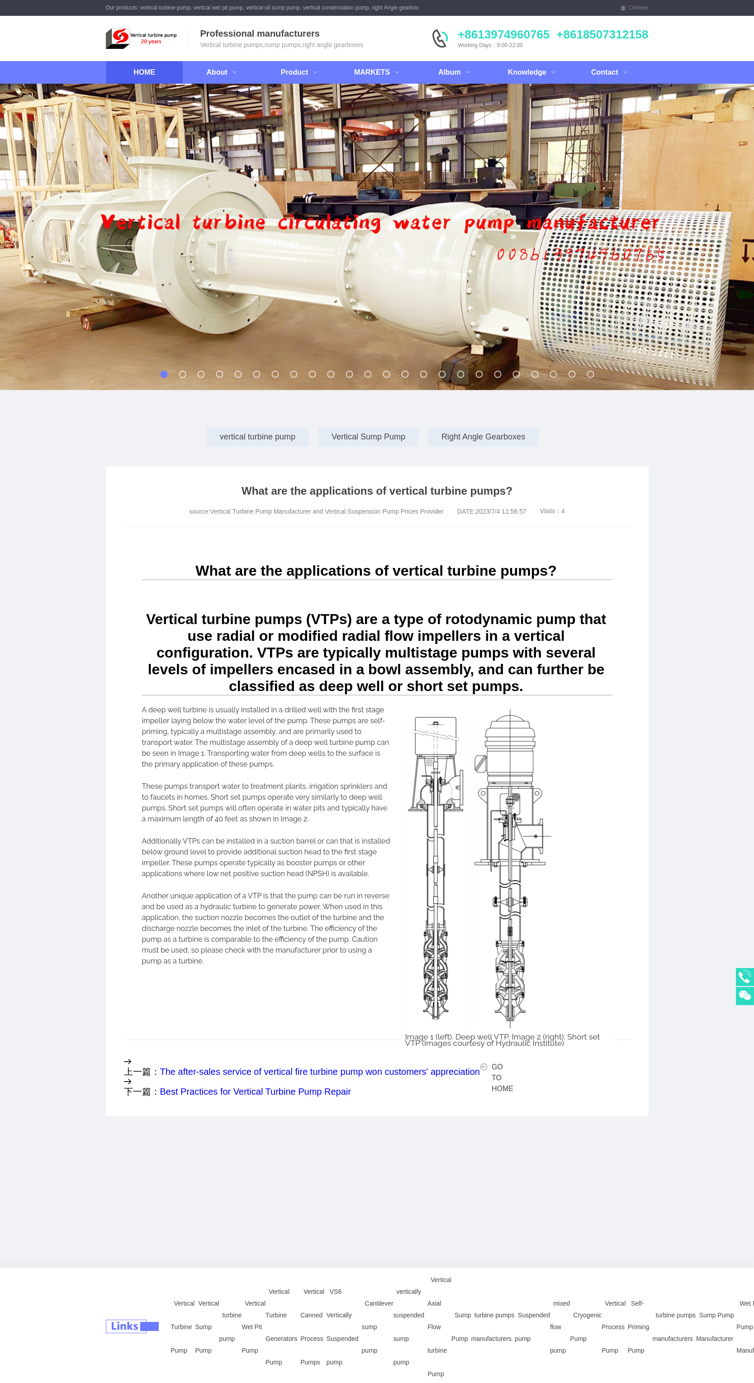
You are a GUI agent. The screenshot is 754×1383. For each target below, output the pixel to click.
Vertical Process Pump (614, 1290)
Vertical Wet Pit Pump (254, 1290)
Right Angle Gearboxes (483, 436)
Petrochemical (269, 1372)
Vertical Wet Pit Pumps (133, 1349)
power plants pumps (130, 1372)
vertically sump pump (131, 1361)
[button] (82, 241)
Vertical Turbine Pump (183, 1290)
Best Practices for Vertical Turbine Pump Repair (255, 1092)
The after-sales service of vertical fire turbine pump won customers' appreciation (320, 1072)
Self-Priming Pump (638, 1290)
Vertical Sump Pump (368, 436)
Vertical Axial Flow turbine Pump (439, 1289)
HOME (144, 72)
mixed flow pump (560, 1290)
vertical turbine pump (257, 436)
